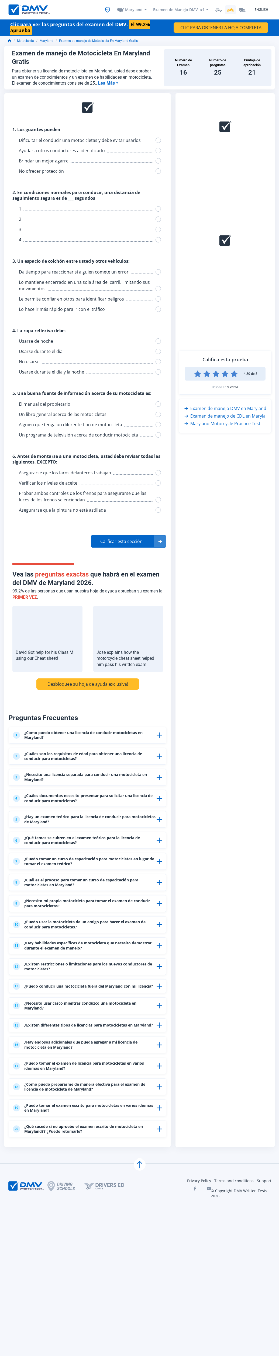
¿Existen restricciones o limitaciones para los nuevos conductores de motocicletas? (77, 1009)
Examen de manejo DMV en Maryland (225, 409)
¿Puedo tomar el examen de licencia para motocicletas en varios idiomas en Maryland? (82, 1133)
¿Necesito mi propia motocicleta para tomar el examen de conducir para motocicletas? (83, 935)
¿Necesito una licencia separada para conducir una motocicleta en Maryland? (75, 787)
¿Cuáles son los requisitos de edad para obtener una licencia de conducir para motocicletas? (77, 762)
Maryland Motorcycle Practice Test (222, 424)
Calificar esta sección (121, 541)
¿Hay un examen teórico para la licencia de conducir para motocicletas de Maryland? (82, 836)
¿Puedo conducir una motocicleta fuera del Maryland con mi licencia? (82, 1034)
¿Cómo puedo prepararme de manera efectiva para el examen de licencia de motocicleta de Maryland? (78, 1158)
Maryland (134, 9)
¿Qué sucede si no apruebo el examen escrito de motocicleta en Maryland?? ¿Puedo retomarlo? (72, 1208)
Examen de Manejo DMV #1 (178, 9)
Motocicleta (25, 41)
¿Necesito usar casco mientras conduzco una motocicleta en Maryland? (82, 1059)
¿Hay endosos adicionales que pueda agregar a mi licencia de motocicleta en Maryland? (83, 1108)
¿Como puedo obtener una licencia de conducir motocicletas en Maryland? (71, 737)
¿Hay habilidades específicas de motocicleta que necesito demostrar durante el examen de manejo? (82, 985)
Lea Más (107, 83)
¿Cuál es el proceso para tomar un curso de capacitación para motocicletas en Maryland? (81, 911)
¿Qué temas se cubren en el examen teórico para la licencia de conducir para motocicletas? (84, 861)
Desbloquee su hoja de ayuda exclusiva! (87, 684)
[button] (128, 541)
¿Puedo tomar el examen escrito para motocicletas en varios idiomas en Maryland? (78, 1183)
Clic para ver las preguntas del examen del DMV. (80, 28)
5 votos (232, 387)
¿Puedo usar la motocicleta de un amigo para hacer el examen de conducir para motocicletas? (78, 960)
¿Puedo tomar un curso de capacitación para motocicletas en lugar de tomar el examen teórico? (83, 886)
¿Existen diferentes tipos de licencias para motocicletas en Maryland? (83, 1084)
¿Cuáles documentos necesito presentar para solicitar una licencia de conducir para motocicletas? (83, 811)
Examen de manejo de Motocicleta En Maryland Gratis (98, 41)
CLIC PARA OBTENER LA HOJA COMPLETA (220, 28)
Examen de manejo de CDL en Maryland (227, 416)
